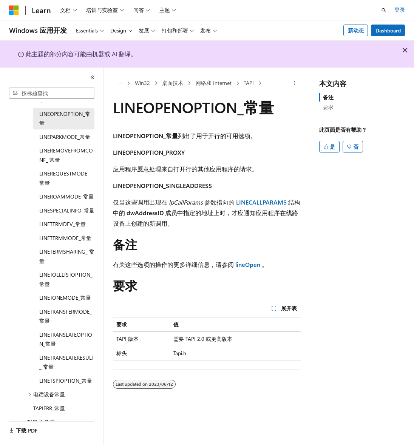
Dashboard (388, 30)
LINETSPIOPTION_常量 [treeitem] (65, 380)
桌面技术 (172, 82)
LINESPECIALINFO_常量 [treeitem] (66, 210)
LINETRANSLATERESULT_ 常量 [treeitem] (66, 362)
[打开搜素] (383, 10)
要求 (328, 107)
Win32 (142, 82)
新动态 (356, 30)
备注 (328, 97)
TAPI (249, 82)
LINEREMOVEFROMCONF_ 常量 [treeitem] (66, 155)
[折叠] (92, 77)
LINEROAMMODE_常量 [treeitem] (66, 196)
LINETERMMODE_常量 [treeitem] (65, 238)
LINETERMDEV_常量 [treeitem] (62, 224)
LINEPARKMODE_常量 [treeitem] (64, 136)
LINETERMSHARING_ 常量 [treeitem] (66, 256)
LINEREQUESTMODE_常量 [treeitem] (64, 178)
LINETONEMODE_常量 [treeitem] (65, 297)
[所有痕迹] (119, 83)
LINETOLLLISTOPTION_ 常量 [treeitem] (66, 279)
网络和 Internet (214, 82)
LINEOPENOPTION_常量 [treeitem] (64, 118)
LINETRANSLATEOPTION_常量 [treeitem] (65, 339)
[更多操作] (294, 83)
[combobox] (51, 93)
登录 (399, 9)
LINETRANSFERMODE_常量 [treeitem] (65, 316)
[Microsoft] (14, 10)
